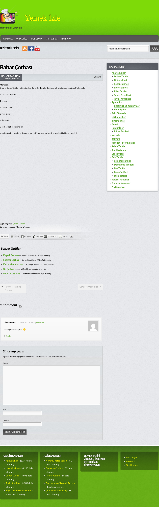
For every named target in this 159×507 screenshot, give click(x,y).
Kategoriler (22, 39)
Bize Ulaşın (36, 39)
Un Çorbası (9, 269)
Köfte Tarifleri (121, 87)
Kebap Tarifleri (121, 84)
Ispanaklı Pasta (13, 468)
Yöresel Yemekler (120, 179)
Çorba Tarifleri (19, 223)
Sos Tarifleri (118, 153)
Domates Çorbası (54, 468)
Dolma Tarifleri (121, 76)
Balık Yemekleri (119, 113)
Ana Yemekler (119, 72)
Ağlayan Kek (12, 460)
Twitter (17, 236)
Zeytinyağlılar (118, 187)
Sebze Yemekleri (122, 95)
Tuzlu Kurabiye (13, 483)
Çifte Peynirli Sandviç (56, 490)
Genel (115, 124)
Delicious (39, 236)
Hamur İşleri (118, 128)
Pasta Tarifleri (121, 172)
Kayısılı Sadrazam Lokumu (18, 490)
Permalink (40, 323)
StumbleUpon (53, 236)
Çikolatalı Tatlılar (122, 160)
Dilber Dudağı (13, 475)
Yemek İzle (42, 18)
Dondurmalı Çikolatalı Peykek (60, 483)
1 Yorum (96, 77)
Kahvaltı (116, 138)
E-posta (7, 420)
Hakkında (66, 39)
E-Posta (65, 236)
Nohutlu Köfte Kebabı (56, 460)
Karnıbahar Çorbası (13, 264)
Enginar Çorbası (11, 259)
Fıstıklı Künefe (53, 475)
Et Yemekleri (120, 80)
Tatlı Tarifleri (118, 157)
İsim (5, 409)
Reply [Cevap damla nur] (8, 336)
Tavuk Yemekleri (122, 98)
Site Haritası (52, 39)
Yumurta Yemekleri (121, 183)
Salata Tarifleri (119, 146)
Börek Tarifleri (121, 131)
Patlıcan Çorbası (11, 273)
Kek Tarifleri (120, 168)
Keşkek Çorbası (11, 255)
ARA (155, 48)
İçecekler (116, 135)
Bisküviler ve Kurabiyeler (126, 105)
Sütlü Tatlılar (120, 175)
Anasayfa (8, 39)
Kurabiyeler (120, 109)
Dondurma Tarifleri (124, 164)
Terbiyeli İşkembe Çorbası (13, 288)
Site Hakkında (119, 150)
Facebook (27, 236)
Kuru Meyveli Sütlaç (89, 286)
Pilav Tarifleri (121, 91)
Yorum (5, 363)
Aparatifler (117, 102)
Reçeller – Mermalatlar (123, 142)
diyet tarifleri (118, 120)
